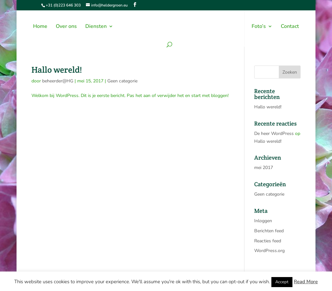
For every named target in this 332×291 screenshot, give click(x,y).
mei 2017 (263, 167)
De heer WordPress (274, 133)
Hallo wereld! (56, 69)
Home (40, 27)
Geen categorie (122, 81)
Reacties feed (267, 241)
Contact (290, 27)
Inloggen (263, 221)
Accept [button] (282, 282)
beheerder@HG (57, 81)
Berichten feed (269, 231)
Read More (306, 281)
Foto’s (259, 27)
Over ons (66, 27)
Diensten (96, 27)
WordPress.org (269, 251)
